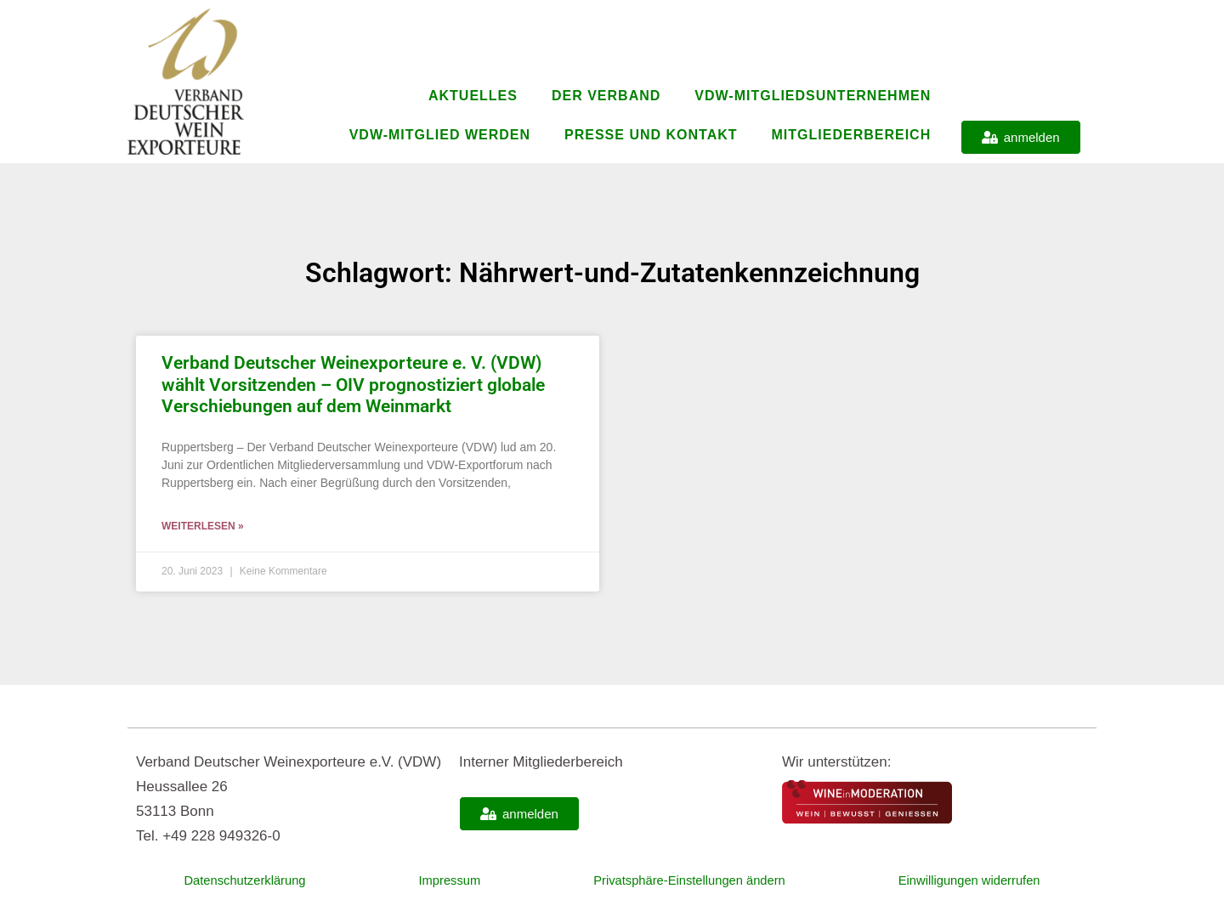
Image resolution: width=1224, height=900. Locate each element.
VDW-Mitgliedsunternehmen (812, 95)
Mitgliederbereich (852, 134)
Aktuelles (473, 95)
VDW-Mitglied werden (439, 134)
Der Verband (606, 95)
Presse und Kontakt (651, 134)
